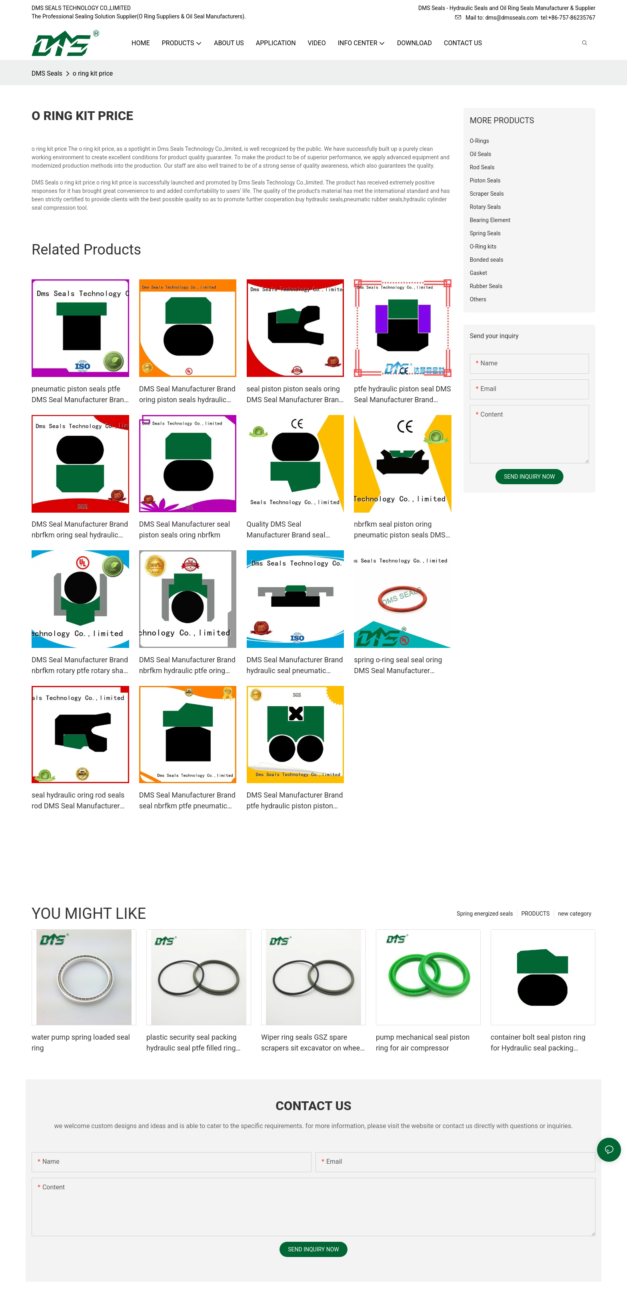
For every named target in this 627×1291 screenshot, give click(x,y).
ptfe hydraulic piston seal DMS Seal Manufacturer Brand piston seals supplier (402, 395)
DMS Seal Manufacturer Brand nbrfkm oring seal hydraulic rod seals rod (80, 530)
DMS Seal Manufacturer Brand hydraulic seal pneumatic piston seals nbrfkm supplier (295, 666)
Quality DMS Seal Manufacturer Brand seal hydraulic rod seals (286, 530)
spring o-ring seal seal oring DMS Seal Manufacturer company (398, 666)
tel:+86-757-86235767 (568, 17)
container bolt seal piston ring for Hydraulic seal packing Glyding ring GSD (538, 1043)
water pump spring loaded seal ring (81, 1042)
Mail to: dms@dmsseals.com (496, 17)
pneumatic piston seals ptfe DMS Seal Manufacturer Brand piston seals (80, 395)
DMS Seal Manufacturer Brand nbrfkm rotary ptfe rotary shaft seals (80, 666)
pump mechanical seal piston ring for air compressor (422, 1042)
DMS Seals (47, 73)
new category (574, 913)
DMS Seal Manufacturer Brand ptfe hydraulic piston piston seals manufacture (295, 801)
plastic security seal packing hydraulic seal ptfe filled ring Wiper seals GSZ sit (191, 1043)
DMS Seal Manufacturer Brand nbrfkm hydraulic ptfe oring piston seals (187, 666)
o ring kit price (93, 73)
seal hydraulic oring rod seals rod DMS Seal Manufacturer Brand (78, 801)
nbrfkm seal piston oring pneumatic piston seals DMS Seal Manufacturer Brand (399, 530)
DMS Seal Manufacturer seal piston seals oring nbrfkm (184, 529)
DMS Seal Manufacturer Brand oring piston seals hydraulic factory (187, 395)
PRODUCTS (535, 913)
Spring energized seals (485, 913)
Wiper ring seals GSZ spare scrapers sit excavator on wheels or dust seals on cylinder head (313, 1043)
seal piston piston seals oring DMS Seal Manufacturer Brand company (295, 395)
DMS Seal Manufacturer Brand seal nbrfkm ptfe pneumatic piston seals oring (187, 801)
